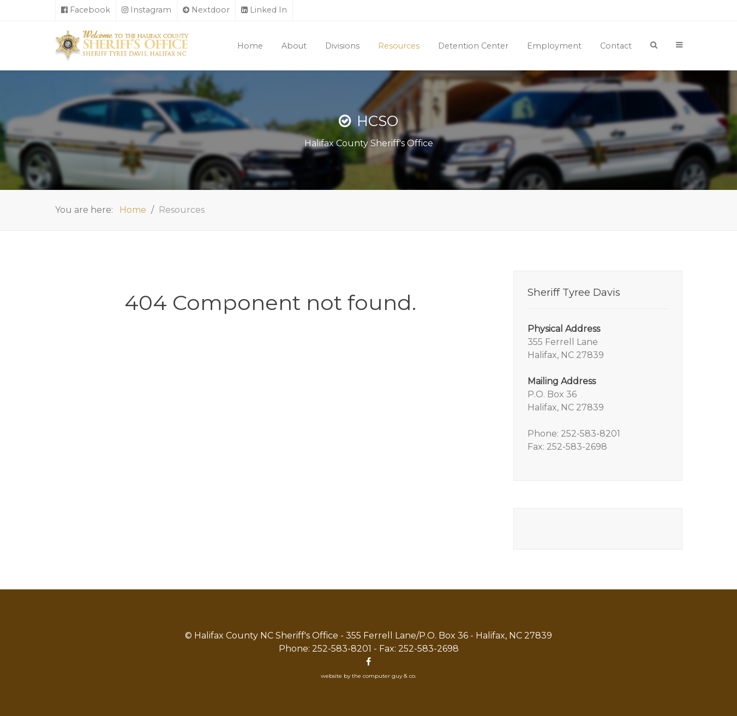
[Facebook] (85, 10)
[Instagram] (146, 10)
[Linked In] (264, 10)
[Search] (653, 45)
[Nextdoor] (206, 10)
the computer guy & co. (384, 675)
